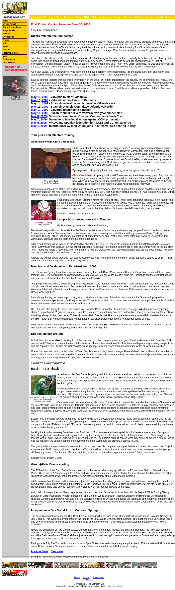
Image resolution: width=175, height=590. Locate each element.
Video (5, 43)
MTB (86, 17)
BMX (94, 17)
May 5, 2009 (39, 122)
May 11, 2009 (39, 113)
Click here (62, 213)
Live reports (8, 37)
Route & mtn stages (12, 27)
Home (5, 21)
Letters (150, 17)
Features (68, 17)
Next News (57, 551)
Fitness (139, 17)
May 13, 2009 (39, 106)
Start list (7, 50)
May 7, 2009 (39, 119)
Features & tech (10, 53)
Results (6, 34)
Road (79, 17)
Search (160, 17)
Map (5, 56)
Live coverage (9, 24)
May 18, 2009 (39, 97)
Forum (169, 17)
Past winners (9, 59)
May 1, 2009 (39, 125)
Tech (58, 17)
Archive (86, 577)
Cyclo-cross (105, 17)
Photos (127, 17)
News (52, 17)
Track (117, 17)
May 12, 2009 (39, 109)
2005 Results (9, 62)
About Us (89, 580)
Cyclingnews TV (37, 17)
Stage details (9, 30)
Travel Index (98, 577)
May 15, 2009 (39, 100)
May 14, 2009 (39, 103)
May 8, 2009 (39, 116)
